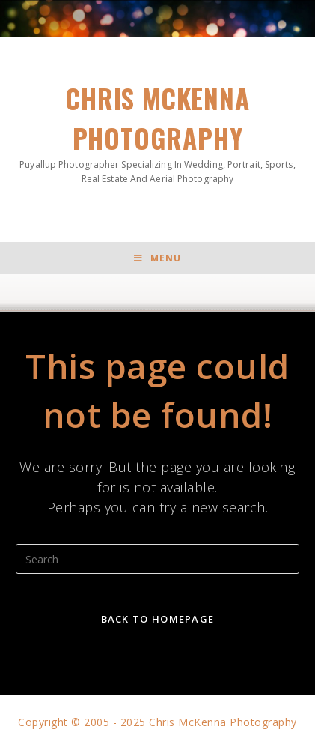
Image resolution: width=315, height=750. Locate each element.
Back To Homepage (158, 619)
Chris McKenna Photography (157, 132)
